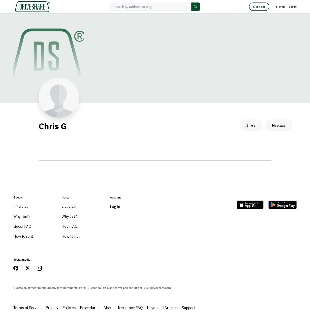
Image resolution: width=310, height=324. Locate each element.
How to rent (23, 236)
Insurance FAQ (130, 307)
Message (279, 125)
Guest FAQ (22, 226)
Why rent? (21, 216)
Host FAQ (69, 226)
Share (250, 125)
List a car (259, 7)
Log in (115, 206)
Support (188, 307)
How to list (71, 236)
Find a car (21, 206)
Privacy (52, 307)
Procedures (89, 307)
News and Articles (162, 307)
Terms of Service (27, 307)
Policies (69, 307)
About (109, 307)
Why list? (69, 216)
